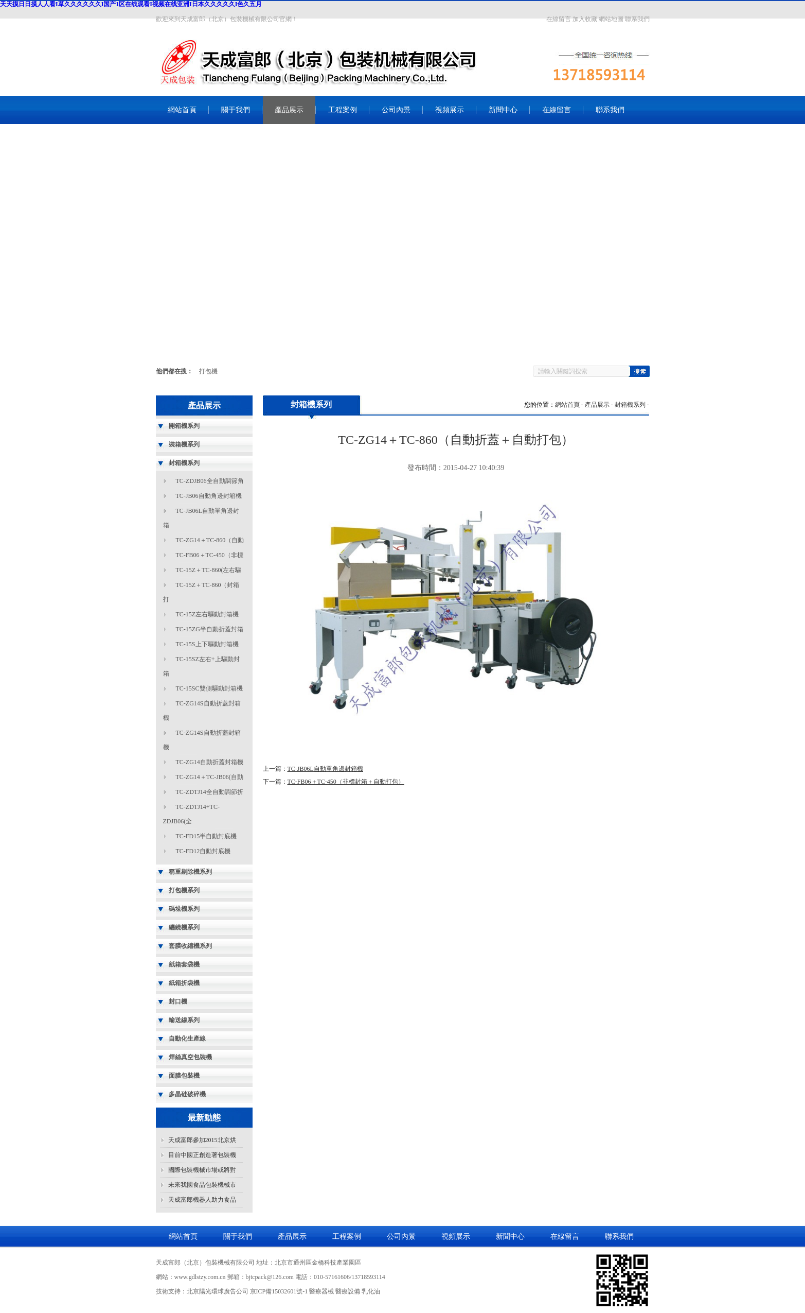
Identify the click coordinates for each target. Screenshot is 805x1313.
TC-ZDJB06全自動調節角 (210, 481)
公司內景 (396, 110)
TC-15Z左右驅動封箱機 (207, 614)
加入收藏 (585, 19)
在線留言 (558, 19)
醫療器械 (321, 1291)
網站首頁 (182, 110)
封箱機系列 (630, 404)
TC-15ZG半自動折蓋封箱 (209, 629)
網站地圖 (611, 19)
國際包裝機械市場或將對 (202, 1169)
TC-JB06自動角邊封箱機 (209, 495)
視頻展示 (449, 110)
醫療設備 (347, 1291)
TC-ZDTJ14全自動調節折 (209, 792)
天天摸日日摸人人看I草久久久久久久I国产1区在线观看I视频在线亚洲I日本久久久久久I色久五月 (131, 4)
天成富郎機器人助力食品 (202, 1199)
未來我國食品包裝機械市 (202, 1184)
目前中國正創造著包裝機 (202, 1155)
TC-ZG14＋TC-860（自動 (210, 540)
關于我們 (235, 110)
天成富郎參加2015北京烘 (202, 1140)
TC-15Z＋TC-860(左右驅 (209, 570)
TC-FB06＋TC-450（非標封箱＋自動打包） (346, 781)
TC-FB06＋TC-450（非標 (209, 555)
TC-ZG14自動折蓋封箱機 (209, 762)
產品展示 (289, 110)
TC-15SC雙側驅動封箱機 (209, 688)
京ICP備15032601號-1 (279, 1291)
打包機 (208, 371)
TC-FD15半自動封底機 (206, 836)
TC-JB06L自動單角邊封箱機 (325, 768)
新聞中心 (503, 110)
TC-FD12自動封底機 (203, 851)
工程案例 (342, 110)
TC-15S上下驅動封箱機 (207, 644)
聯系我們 (637, 19)
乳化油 (371, 1291)
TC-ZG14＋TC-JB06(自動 (209, 777)
